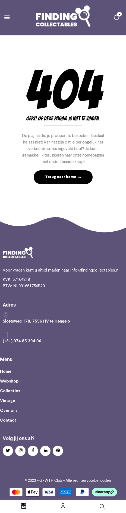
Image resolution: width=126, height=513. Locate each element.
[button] (116, 17)
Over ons (9, 411)
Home (5, 372)
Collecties (10, 391)
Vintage (7, 401)
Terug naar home (61, 177)
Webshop (9, 381)
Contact (8, 420)
